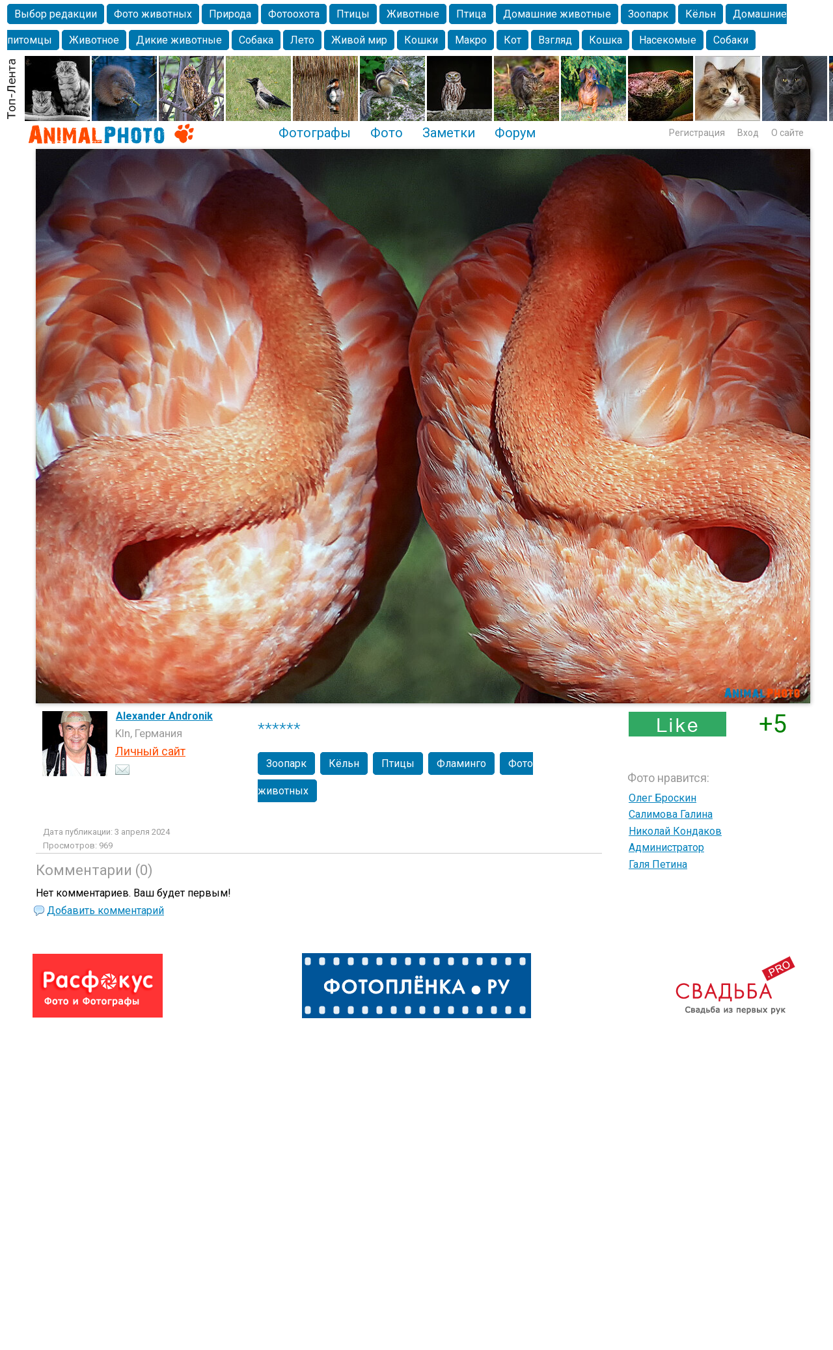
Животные (413, 14)
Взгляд (555, 40)
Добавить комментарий (105, 910)
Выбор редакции (55, 14)
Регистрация (697, 133)
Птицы (353, 14)
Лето (302, 40)
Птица (471, 14)
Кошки (421, 40)
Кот (512, 40)
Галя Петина (658, 864)
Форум (515, 133)
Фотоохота (294, 14)
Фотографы (315, 133)
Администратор (666, 847)
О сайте (787, 133)
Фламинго (461, 763)
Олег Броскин (662, 798)
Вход (748, 133)
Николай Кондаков (675, 831)
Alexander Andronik (164, 716)
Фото (386, 133)
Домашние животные (557, 14)
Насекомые (667, 40)
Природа (230, 14)
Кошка (605, 40)
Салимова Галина (671, 814)
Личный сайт (150, 751)
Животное (94, 40)
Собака (256, 40)
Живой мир (359, 40)
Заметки (448, 133)
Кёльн (700, 14)
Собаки (730, 40)
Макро (471, 40)
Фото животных (153, 14)
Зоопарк (648, 14)
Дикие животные (179, 40)
